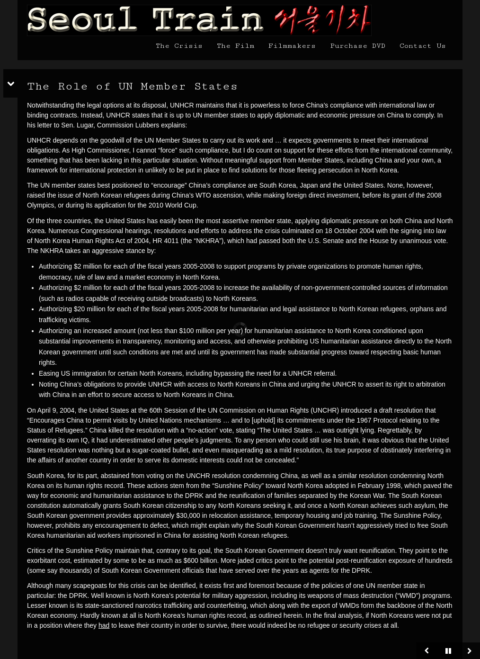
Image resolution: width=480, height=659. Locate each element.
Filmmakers (292, 46)
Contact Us (423, 46)
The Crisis (179, 46)
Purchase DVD (357, 46)
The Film (235, 46)
